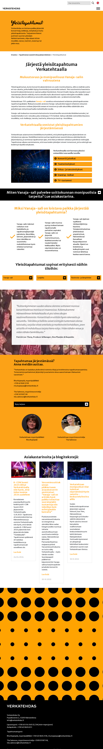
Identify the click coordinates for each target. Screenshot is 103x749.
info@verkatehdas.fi (15, 720)
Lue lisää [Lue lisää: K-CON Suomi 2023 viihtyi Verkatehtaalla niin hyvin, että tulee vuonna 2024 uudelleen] (17, 552)
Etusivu (14, 55)
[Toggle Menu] (98, 8)
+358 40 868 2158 (21, 383)
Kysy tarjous (20, 404)
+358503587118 (41, 740)
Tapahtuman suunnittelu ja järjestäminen (35, 55)
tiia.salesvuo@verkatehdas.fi (25, 397)
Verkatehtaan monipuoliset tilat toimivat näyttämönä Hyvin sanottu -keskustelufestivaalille (79, 492)
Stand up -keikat (66, 175)
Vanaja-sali (41, 101)
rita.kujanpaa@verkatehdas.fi (26, 386)
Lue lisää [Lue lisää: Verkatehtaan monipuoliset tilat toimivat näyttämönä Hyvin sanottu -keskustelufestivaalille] (73, 554)
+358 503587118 (20, 394)
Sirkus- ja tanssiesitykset (70, 169)
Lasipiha (40, 278)
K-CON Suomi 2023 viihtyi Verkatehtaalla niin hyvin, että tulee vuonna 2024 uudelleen (22, 488)
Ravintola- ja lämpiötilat (81, 278)
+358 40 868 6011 (24, 727)
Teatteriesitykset (66, 164)
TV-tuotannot (65, 180)
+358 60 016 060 (25, 725)
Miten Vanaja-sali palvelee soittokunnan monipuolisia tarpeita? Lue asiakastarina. (51, 194)
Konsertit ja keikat (67, 158)
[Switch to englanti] (97, 3)
